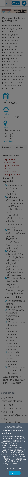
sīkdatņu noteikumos (10, 463)
